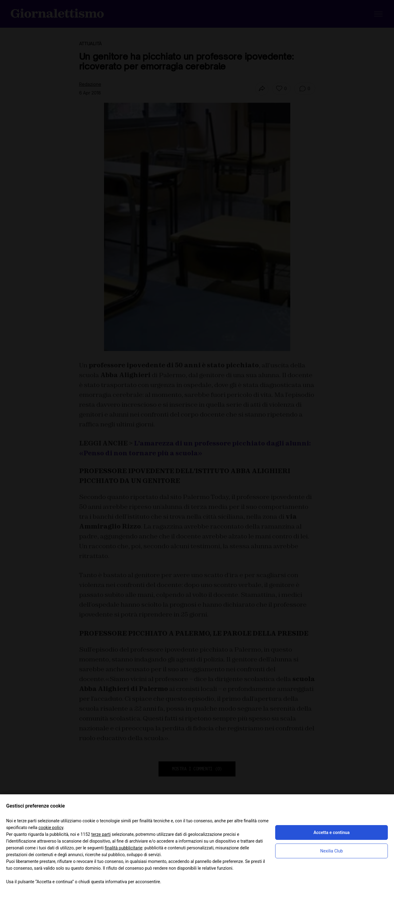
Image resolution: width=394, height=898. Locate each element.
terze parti (101, 834)
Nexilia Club (331, 850)
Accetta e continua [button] (331, 832)
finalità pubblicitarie (123, 847)
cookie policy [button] (50, 827)
